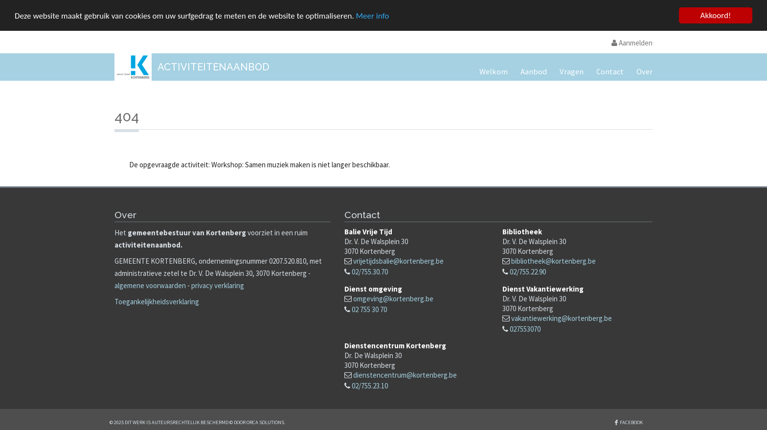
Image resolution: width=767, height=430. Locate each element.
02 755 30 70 (369, 309)
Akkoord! (715, 15)
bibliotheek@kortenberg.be (553, 261)
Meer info (372, 15)
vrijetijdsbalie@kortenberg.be (398, 261)
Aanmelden (632, 42)
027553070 (525, 328)
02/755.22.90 (528, 271)
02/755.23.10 (370, 385)
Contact (610, 72)
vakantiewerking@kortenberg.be (561, 317)
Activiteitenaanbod (214, 67)
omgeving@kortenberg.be (393, 298)
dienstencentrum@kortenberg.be (405, 375)
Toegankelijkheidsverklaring (156, 301)
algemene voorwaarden (150, 285)
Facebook (631, 422)
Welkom (493, 72)
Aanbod (533, 72)
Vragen (572, 72)
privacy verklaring (217, 285)
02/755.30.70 (370, 271)
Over (644, 72)
